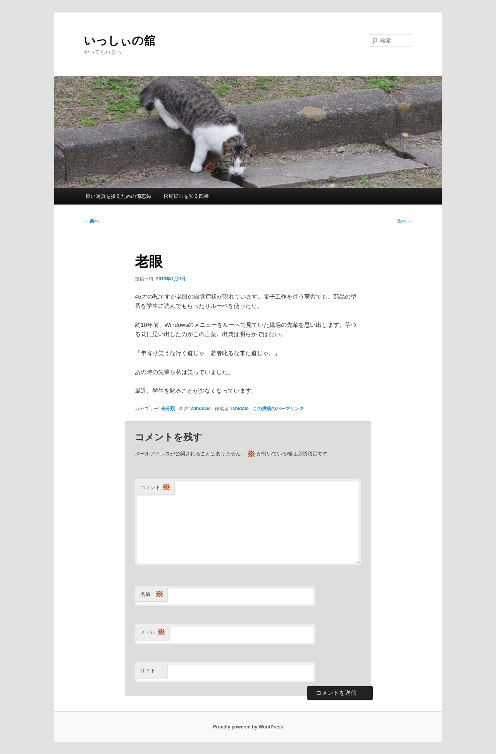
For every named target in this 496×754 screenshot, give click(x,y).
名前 (152, 594)
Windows (200, 408)
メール (152, 632)
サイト (147, 670)
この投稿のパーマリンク (278, 408)
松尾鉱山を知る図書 (186, 196)
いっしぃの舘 (119, 40)
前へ (91, 221)
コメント (155, 487)
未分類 (168, 408)
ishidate (239, 408)
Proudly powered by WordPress (248, 727)
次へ (404, 221)
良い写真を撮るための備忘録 (118, 196)
